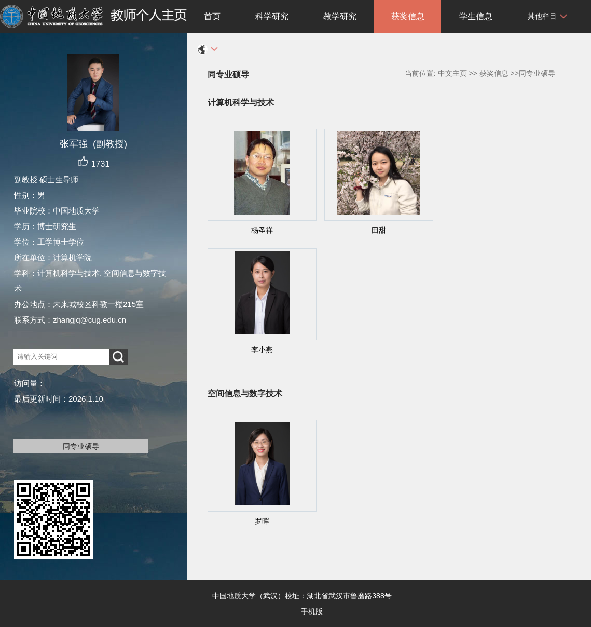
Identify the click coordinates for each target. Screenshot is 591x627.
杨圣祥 (262, 230)
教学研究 (339, 16)
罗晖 (262, 521)
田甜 (379, 230)
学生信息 (475, 16)
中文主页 (452, 73)
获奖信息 (407, 16)
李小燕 (262, 349)
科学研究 (271, 16)
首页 (212, 16)
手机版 (312, 611)
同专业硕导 (81, 446)
